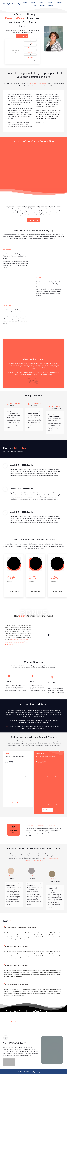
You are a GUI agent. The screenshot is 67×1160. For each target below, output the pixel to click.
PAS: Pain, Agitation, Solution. (38, 83)
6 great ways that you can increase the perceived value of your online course (16, 642)
